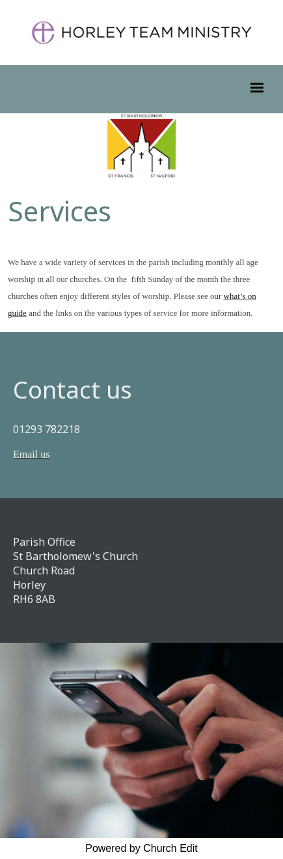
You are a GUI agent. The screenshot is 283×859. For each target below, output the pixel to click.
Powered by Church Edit (141, 848)
